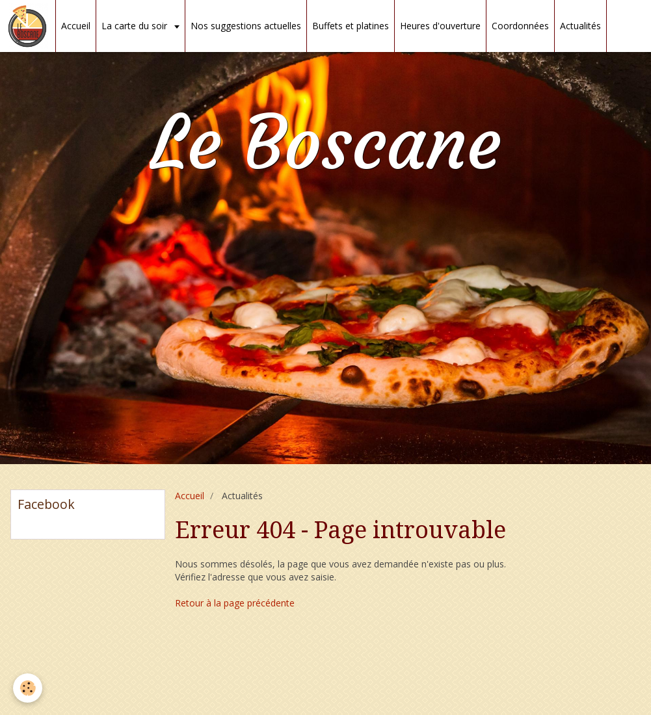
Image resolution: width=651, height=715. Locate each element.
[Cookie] (27, 688)
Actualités (580, 26)
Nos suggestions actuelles (246, 26)
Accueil (75, 26)
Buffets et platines (350, 26)
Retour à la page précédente (235, 603)
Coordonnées (520, 26)
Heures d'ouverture (440, 26)
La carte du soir (135, 26)
